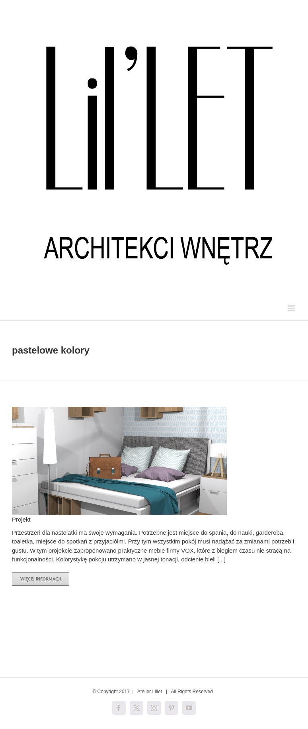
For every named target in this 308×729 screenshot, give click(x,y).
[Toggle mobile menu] (292, 308)
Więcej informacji (40, 579)
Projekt (21, 519)
